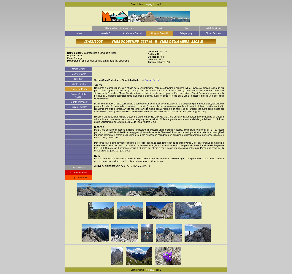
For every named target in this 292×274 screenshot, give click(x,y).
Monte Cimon (78, 69)
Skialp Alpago (186, 33)
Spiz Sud (78, 79)
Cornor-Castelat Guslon (79, 95)
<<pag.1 (149, 4)
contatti (159, 28)
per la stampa (78, 167)
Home (79, 33)
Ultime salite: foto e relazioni (119, 28)
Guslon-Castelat (79, 107)
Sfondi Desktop (213, 33)
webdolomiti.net (213, 28)
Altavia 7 (105, 33)
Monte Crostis (78, 84)
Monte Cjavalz (79, 74)
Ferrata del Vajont (79, 102)
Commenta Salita (78, 172)
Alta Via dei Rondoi (132, 33)
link (186, 28)
